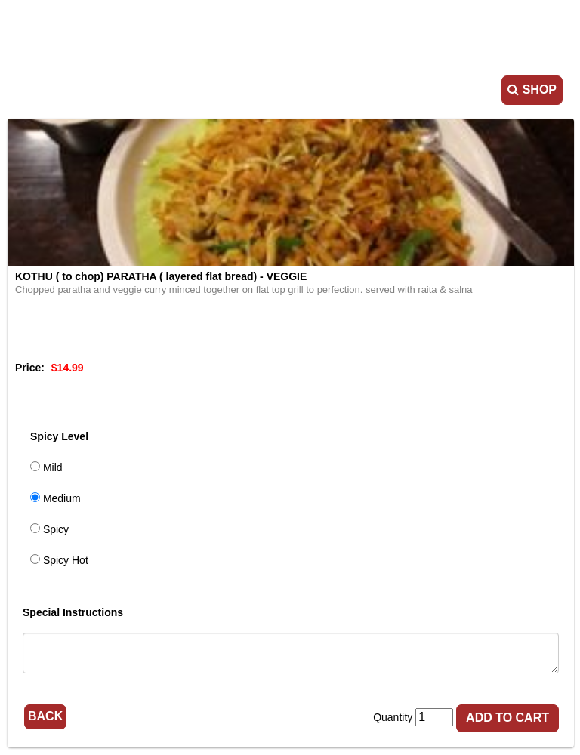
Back (45, 716)
